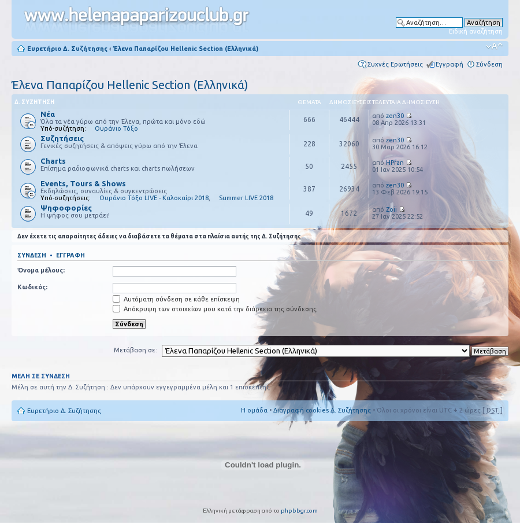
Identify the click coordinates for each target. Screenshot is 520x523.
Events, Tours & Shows (83, 183)
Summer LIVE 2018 (246, 197)
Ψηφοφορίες (66, 208)
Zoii (391, 209)
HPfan (395, 162)
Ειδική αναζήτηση (476, 31)
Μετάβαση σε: (135, 350)
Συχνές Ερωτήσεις (395, 64)
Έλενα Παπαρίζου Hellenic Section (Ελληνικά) (185, 48)
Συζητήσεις (62, 138)
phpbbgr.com (299, 510)
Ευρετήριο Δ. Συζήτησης (67, 48)
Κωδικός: (32, 286)
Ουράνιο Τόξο (116, 128)
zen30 (395, 115)
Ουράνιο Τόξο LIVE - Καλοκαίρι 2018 (154, 197)
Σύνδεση (489, 64)
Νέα (47, 114)
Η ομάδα (254, 410)
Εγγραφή (449, 64)
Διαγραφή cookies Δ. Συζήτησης (322, 410)
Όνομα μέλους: (41, 270)
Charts (53, 161)
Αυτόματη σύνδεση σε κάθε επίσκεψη (176, 299)
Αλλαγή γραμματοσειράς (494, 46)
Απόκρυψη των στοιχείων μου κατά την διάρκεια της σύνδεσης (215, 308)
